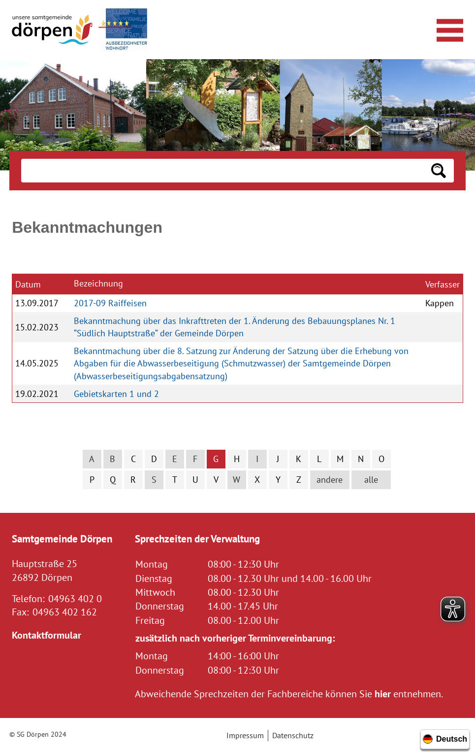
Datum (28, 284)
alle (371, 479)
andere (330, 479)
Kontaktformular (46, 635)
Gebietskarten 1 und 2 (116, 393)
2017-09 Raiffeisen (110, 303)
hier (383, 693)
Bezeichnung (98, 283)
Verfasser (442, 284)
